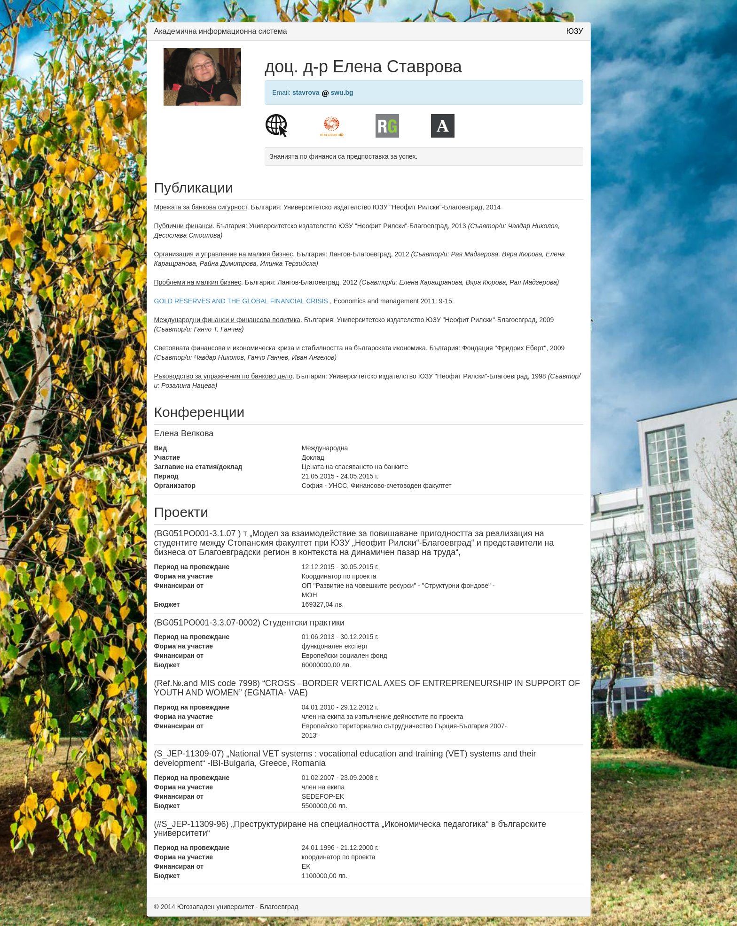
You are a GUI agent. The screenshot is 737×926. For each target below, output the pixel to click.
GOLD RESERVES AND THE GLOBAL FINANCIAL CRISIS (241, 301)
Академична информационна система (220, 31)
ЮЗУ (574, 31)
